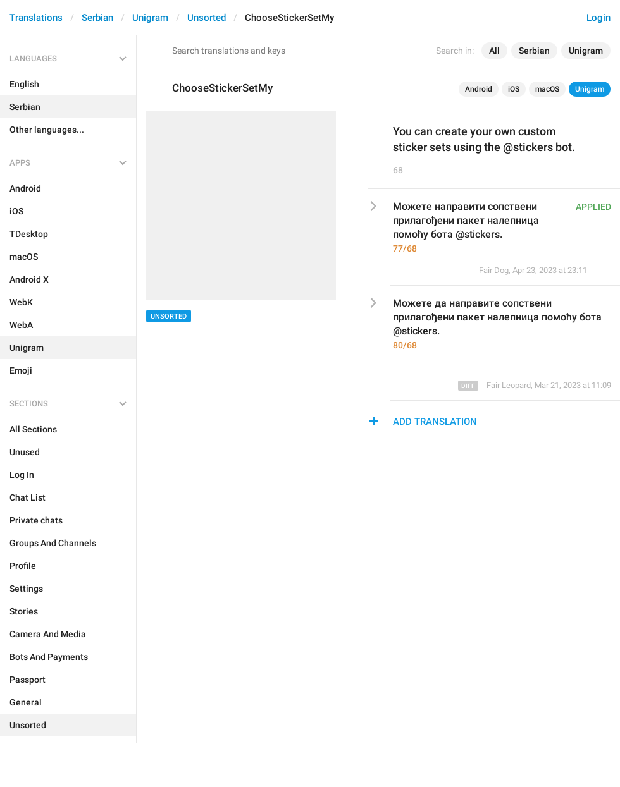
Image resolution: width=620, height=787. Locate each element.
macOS (547, 89)
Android (478, 89)
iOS (513, 89)
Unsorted (206, 17)
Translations (36, 17)
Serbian (97, 17)
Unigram (150, 17)
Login (598, 17)
